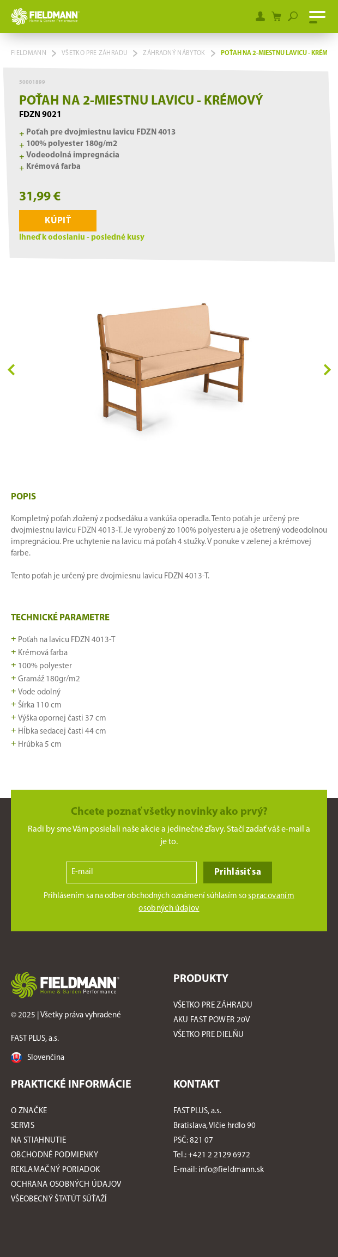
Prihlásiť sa (237, 872)
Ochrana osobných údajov (66, 1185)
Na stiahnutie (38, 1141)
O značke (29, 1111)
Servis (22, 1126)
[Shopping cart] (276, 16)
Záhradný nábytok (174, 53)
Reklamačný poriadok (55, 1170)
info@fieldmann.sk (231, 1170)
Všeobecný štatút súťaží (60, 1199)
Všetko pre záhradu (95, 53)
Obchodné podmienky (54, 1155)
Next (327, 369)
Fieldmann (28, 53)
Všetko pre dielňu (208, 1035)
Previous (11, 369)
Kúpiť (58, 220)
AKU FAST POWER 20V (211, 1020)
